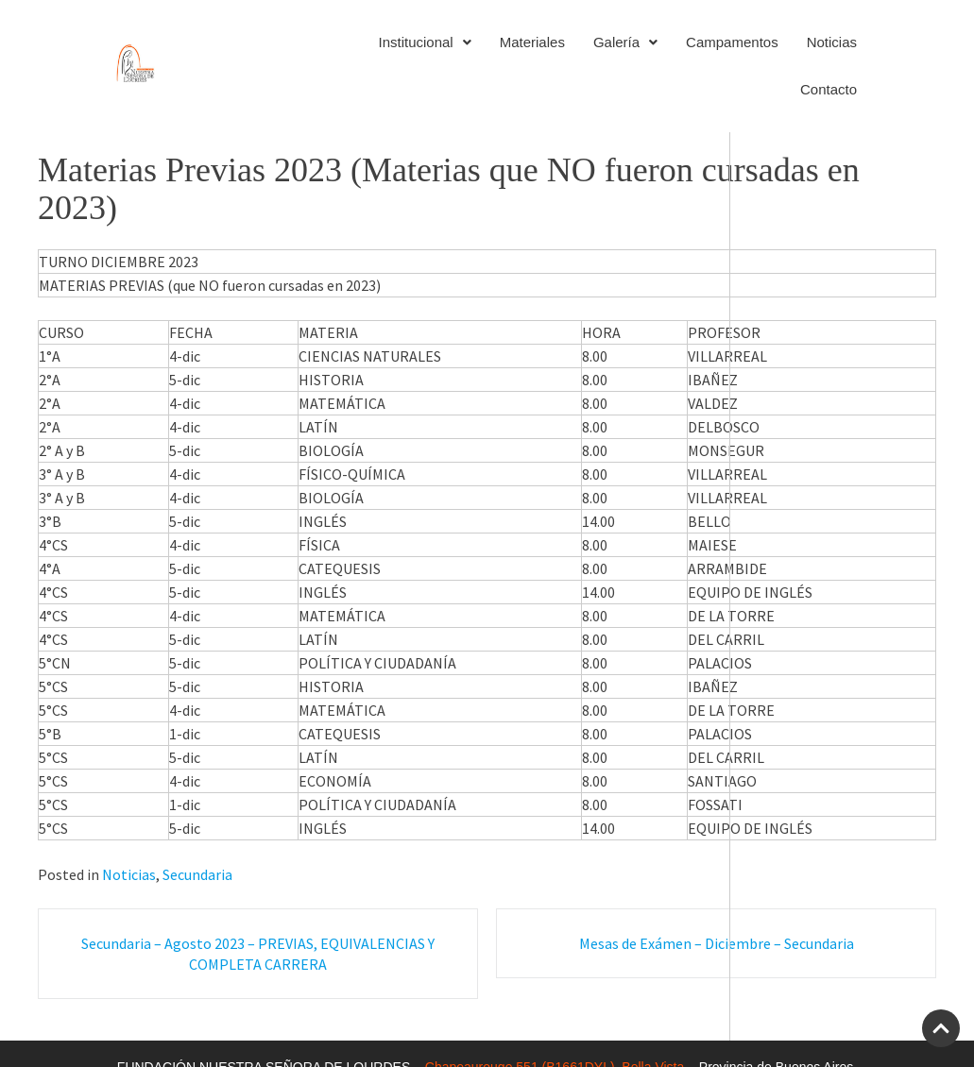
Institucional (424, 42)
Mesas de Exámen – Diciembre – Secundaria (716, 943)
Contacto (828, 89)
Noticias (832, 42)
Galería (625, 42)
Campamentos (732, 42)
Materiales (532, 42)
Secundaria (197, 874)
